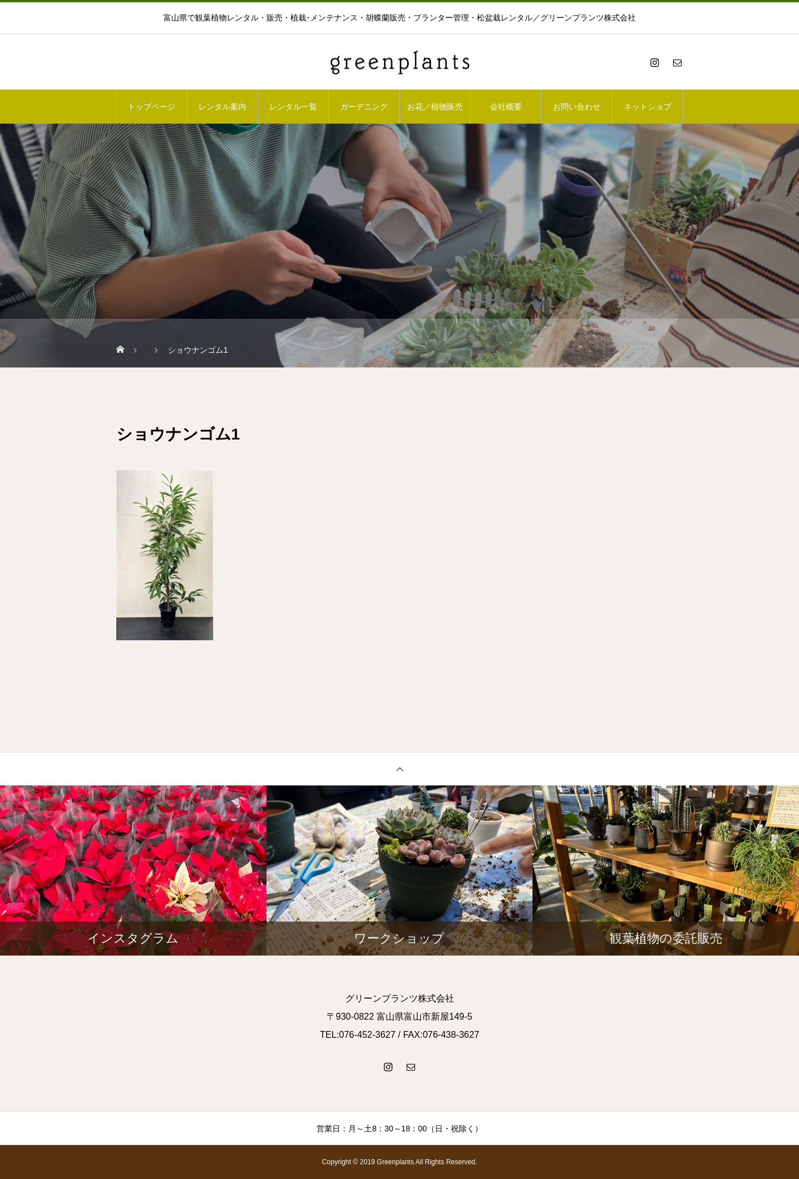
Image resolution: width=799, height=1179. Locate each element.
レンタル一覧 (293, 106)
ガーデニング (364, 106)
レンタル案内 (222, 106)
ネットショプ (647, 106)
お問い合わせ (577, 106)
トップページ (151, 106)
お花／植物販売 (435, 106)
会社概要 (506, 106)
